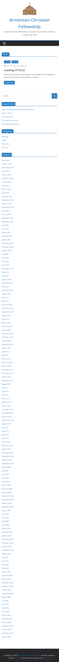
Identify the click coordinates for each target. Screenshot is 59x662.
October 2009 (7, 460)
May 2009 (5, 478)
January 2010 (6, 449)
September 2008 (8, 507)
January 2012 (6, 366)
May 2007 (5, 565)
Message (7, 62)
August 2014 (6, 294)
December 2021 (7, 218)
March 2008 (6, 528)
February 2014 (7, 305)
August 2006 (6, 597)
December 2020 (7, 243)
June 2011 (5, 391)
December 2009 (7, 453)
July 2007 (5, 557)
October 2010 (7, 417)
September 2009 (8, 463)
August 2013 (6, 315)
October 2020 (7, 251)
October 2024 (7, 182)
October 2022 (7, 204)
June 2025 (5, 171)
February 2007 (7, 575)
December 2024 (7, 178)
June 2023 (5, 193)
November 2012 (7, 337)
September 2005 (8, 633)
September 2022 (8, 207)
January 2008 (6, 536)
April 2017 (5, 287)
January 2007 (6, 579)
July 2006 (5, 601)
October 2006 (7, 590)
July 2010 (5, 427)
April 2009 (5, 482)
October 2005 (7, 630)
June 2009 (5, 474)
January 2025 (6, 175)
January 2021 (6, 240)
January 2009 (6, 492)
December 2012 (7, 334)
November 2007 (7, 543)
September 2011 (8, 380)
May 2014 (5, 301)
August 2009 (6, 467)
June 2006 (5, 604)
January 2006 (6, 622)
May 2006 (5, 608)
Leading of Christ (14, 70)
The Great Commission (10, 120)
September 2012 (8, 344)
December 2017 (7, 283)
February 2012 (7, 362)
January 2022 (6, 214)
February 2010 (7, 445)
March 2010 (6, 442)
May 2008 (5, 521)
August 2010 (6, 424)
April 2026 (5, 160)
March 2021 (6, 232)
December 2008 (7, 496)
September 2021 (8, 222)
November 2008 (7, 500)
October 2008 (7, 503)
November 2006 (7, 586)
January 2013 (6, 330)
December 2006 (7, 583)
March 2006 (6, 615)
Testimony (5, 144)
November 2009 (7, 456)
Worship (15, 62)
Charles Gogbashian (21, 66)
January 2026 (6, 164)
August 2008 (6, 510)
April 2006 (5, 611)
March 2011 (6, 399)
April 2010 (5, 438)
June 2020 (5, 258)
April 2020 (5, 265)
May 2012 (5, 355)
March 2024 (6, 189)
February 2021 (7, 236)
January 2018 (6, 279)
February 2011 (7, 402)
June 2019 (5, 272)
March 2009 (6, 485)
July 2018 (5, 276)
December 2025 (7, 167)
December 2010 (7, 409)
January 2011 (6, 406)
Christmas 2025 (7, 117)
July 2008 (5, 514)
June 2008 (5, 518)
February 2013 (7, 326)
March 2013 (6, 323)
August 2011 (6, 384)
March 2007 (6, 572)
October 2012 (7, 341)
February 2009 (7, 489)
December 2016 (7, 290)
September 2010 (8, 420)
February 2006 (7, 619)
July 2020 (5, 254)
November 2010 (7, 413)
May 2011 (5, 395)
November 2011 (7, 373)
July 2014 (5, 297)
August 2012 (6, 348)
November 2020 (7, 247)
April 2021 (5, 229)
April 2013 (5, 319)
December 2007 (7, 539)
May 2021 (5, 225)
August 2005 (6, 637)
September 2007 (8, 550)
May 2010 (5, 435)
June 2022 (5, 211)
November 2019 (7, 269)
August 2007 (6, 554)
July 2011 (5, 388)
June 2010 (5, 431)
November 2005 (7, 626)
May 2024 (5, 186)
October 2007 (7, 547)
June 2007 (5, 561)
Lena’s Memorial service (10, 124)
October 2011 (7, 377)
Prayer (4, 140)
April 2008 (5, 525)
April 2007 (5, 568)
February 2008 (7, 532)
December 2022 (7, 200)
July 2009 (5, 471)
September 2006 (8, 593)
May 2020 (5, 261)
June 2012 (5, 352)
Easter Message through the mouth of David (18, 110)
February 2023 (7, 196)
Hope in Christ (7, 113)
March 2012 (6, 359)
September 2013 (8, 312)
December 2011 (7, 370)
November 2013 (7, 308)
